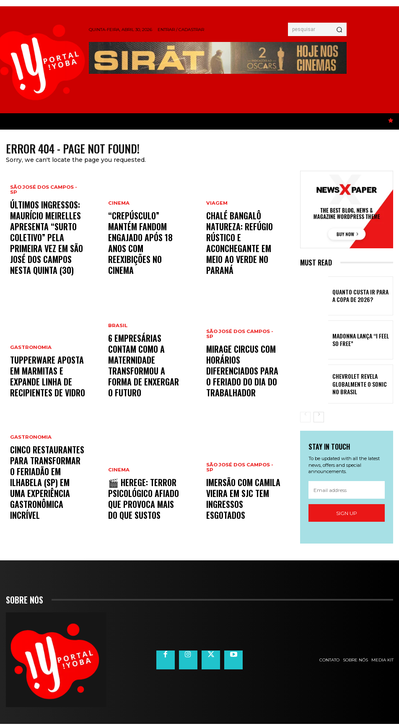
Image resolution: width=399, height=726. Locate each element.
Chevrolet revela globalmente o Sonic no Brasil (357, 385)
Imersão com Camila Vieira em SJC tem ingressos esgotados (243, 510)
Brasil (117, 362)
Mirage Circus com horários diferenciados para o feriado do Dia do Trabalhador (241, 384)
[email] (346, 492)
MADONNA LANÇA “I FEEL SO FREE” (358, 341)
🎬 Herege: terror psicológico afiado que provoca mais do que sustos (141, 507)
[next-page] (319, 419)
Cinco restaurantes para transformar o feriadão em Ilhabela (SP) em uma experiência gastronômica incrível (47, 503)
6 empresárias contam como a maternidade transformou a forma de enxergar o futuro (144, 384)
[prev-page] (305, 419)
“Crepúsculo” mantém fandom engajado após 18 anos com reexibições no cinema (143, 262)
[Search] (339, 29)
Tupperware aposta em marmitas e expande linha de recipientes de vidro (45, 388)
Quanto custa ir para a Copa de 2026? (357, 297)
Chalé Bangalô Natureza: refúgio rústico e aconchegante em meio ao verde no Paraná (242, 262)
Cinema (118, 240)
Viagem (216, 240)
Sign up (346, 515)
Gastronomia (29, 370)
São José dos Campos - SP (46, 225)
